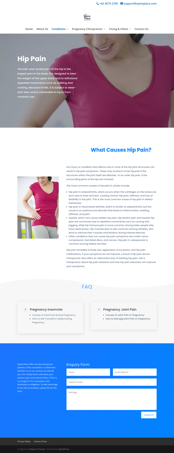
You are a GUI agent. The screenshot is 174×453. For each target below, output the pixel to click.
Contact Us (141, 29)
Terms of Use (40, 441)
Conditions (59, 29)
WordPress (64, 449)
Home (29, 29)
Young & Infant (118, 29)
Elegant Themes (37, 449)
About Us (42, 29)
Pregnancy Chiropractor (87, 29)
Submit (148, 415)
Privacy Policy (23, 441)
